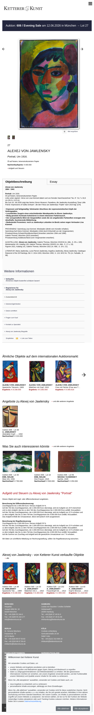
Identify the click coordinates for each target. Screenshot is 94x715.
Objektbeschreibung (18, 181)
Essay (53, 181)
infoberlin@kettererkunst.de (15, 644)
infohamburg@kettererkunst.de (53, 619)
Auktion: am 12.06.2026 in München (41, 25)
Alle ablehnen (63, 709)
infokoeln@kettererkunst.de (51, 641)
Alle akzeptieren (81, 709)
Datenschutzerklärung (32, 701)
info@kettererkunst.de (13, 619)
